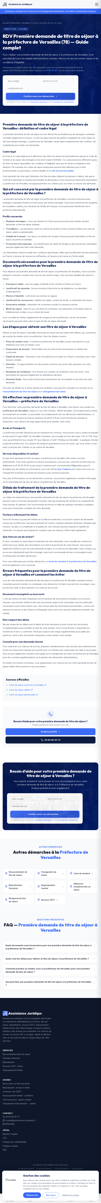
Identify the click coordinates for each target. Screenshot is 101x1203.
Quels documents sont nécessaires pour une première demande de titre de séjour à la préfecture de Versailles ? (50, 947)
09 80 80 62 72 (52, 70)
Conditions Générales (39, 102)
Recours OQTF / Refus (13, 1066)
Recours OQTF (47, 900)
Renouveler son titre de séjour (16, 1083)
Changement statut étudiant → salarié (19, 1103)
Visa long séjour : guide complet (17, 1099)
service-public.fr (61, 1169)
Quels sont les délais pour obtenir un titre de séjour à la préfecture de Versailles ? (50, 958)
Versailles (26, 23)
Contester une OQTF (12, 1091)
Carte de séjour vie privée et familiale (27, 685)
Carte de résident (81, 873)
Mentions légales (10, 1134)
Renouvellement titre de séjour (16, 1054)
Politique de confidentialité (64, 102)
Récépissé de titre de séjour (18, 899)
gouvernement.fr (44, 1169)
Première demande (11, 1058)
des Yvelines (64, 469)
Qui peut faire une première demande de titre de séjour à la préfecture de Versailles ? (50, 983)
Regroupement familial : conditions (18, 1095)
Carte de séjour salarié (21, 690)
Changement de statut (50, 873)
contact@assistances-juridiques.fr (19, 1120)
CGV (5, 1138)
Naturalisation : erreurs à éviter (16, 1087)
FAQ (4, 1150)
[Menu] (96, 4)
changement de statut (54, 391)
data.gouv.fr (77, 1169)
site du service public (63, 170)
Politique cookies (10, 1146)
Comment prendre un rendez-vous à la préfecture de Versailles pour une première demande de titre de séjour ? (50, 970)
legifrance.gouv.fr (26, 1169)
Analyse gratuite (50, 731)
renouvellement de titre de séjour (20, 391)
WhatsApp (9, 1124)
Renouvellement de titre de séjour (18, 873)
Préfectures (15, 23)
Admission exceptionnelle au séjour (83, 887)
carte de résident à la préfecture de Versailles (72, 561)
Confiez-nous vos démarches (40, 96)
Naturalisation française (18, 886)
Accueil (6, 23)
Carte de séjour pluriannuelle (23, 694)
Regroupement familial (50, 886)
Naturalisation (9, 1062)
